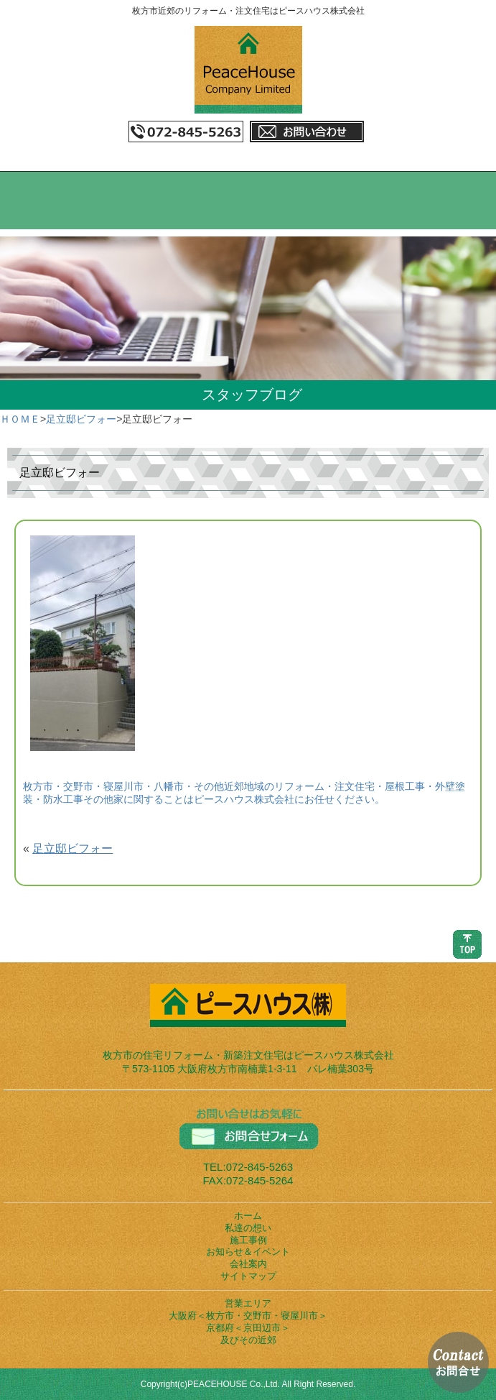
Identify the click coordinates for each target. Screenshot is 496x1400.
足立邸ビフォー (81, 419)
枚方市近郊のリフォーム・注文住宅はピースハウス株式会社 (248, 11)
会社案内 (248, 1263)
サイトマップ (248, 1276)
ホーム (248, 1215)
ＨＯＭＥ (20, 419)
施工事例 (248, 1240)
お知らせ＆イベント (248, 1251)
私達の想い (248, 1227)
